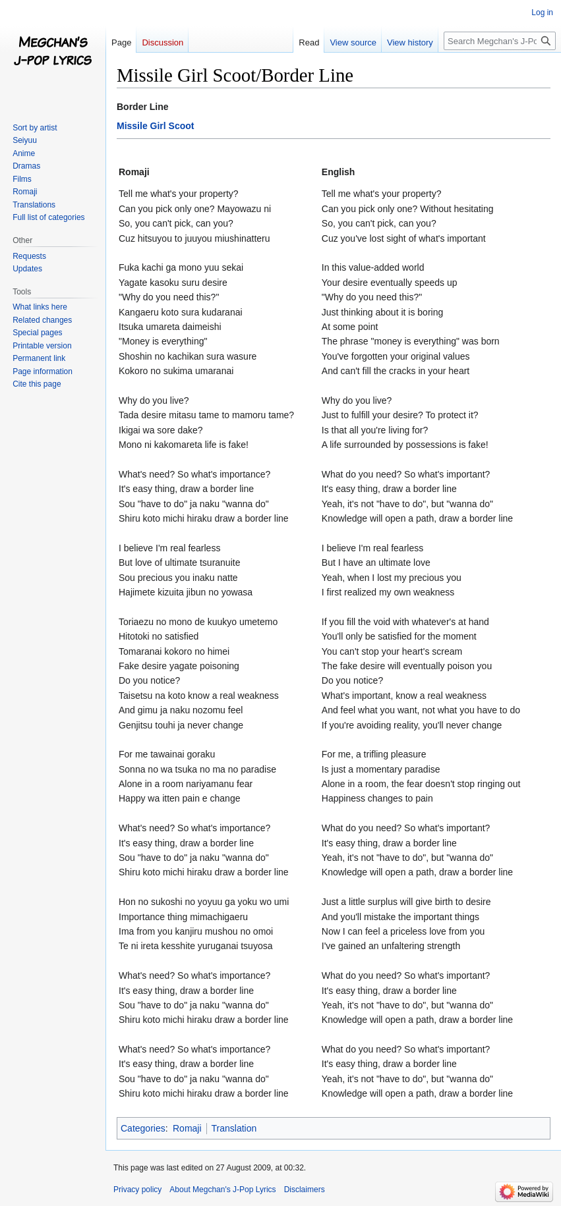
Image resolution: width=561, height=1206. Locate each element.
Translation (234, 1128)
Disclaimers (304, 1189)
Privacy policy (137, 1189)
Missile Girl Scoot (155, 126)
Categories (143, 1128)
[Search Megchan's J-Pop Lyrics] (500, 41)
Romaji (187, 1128)
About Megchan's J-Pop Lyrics (222, 1189)
